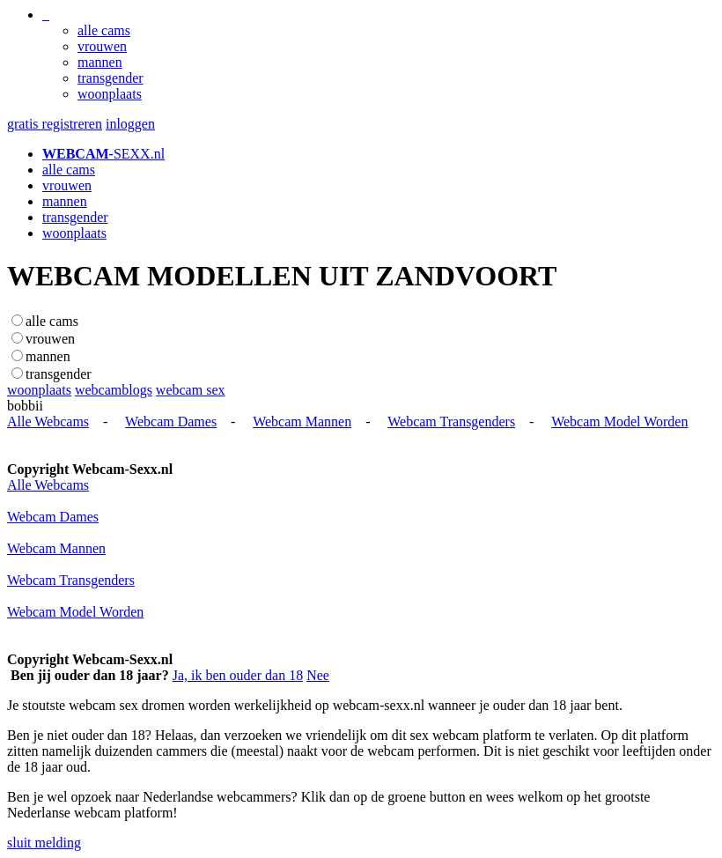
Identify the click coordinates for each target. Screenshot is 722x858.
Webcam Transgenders (451, 421)
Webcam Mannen (302, 421)
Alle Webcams (48, 421)
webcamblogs (113, 389)
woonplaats (109, 93)
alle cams (103, 30)
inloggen (130, 123)
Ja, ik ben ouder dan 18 (238, 675)
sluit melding (44, 842)
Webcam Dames (171, 421)
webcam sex (190, 389)
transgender (110, 77)
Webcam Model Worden (619, 421)
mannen (99, 62)
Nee (317, 675)
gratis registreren (54, 123)
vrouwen (102, 46)
